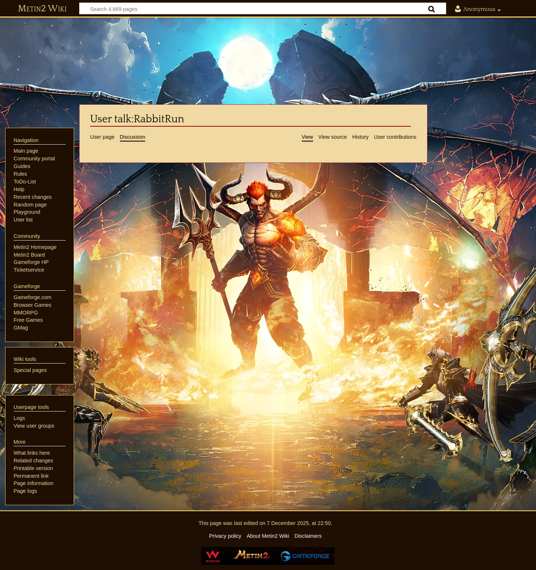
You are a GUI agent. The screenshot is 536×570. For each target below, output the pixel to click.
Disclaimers (308, 536)
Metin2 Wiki (42, 9)
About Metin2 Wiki (268, 536)
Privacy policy (225, 536)
